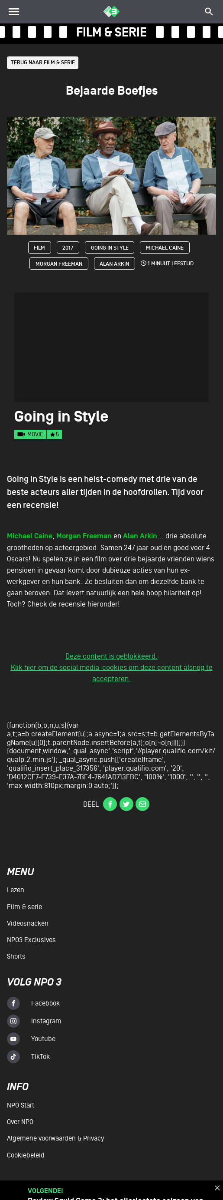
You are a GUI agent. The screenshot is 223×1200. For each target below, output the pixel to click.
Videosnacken (27, 923)
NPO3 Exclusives (31, 940)
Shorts (16, 956)
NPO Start (20, 1106)
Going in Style (110, 248)
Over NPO (20, 1122)
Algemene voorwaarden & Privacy (55, 1139)
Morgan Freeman (59, 264)
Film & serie (24, 907)
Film (39, 248)
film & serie (111, 32)
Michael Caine (165, 248)
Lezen (15, 890)
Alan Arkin (114, 264)
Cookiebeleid (26, 1155)
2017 (67, 248)
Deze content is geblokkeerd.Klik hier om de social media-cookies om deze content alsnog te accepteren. (112, 668)
